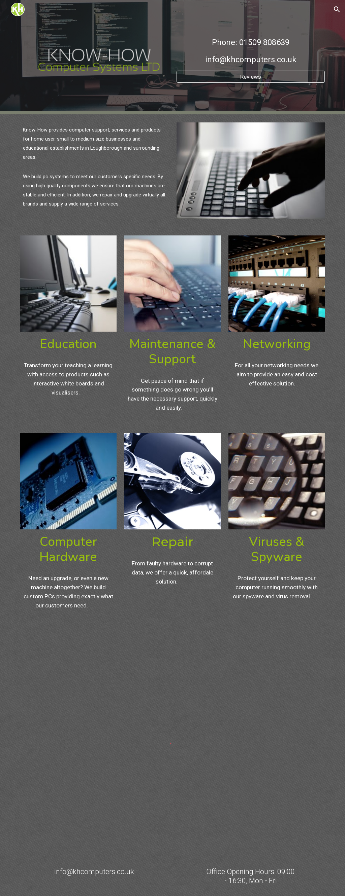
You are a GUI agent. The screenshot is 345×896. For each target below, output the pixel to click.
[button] (337, 9)
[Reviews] (251, 76)
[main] (251, 51)
